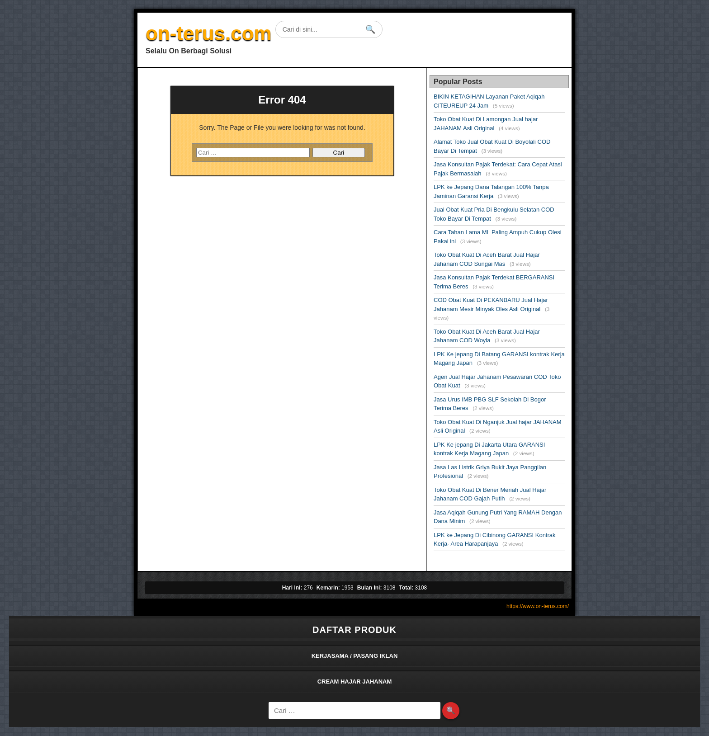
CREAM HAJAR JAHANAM (354, 681)
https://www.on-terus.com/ (537, 606)
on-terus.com (209, 33)
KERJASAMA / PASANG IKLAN (355, 655)
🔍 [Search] (450, 710)
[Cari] (354, 710)
